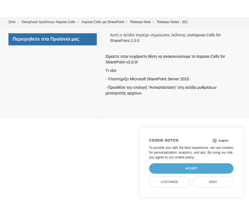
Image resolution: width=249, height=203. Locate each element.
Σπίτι (11, 22)
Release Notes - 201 (172, 22)
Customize (169, 182)
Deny (213, 182)
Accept (191, 168)
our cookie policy (181, 157)
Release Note (140, 22)
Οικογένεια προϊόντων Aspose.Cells (48, 22)
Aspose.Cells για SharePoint (103, 22)
